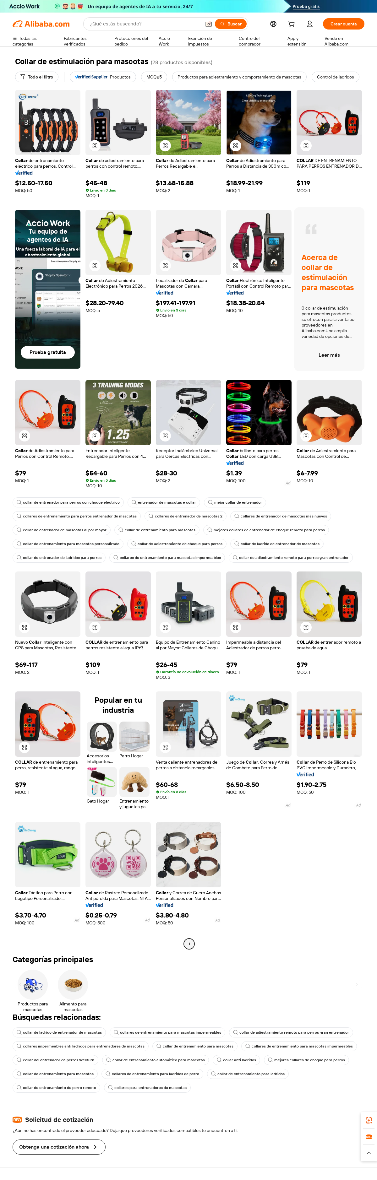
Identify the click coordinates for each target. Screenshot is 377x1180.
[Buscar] (231, 24)
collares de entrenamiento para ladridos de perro (152, 1073)
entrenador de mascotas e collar (164, 502)
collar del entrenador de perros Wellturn (55, 1060)
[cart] (292, 24)
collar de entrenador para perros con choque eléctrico (68, 502)
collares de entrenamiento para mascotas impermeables (167, 557)
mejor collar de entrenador (235, 502)
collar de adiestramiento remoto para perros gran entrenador (291, 557)
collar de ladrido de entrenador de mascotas (277, 543)
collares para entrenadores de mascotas (147, 1087)
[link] (369, 1120)
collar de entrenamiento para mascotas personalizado (68, 543)
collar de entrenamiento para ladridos (248, 1073)
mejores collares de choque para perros (306, 1060)
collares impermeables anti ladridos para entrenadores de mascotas (81, 1046)
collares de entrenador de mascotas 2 (185, 516)
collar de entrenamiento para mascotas (156, 530)
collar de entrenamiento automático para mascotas (155, 1060)
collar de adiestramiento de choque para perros (176, 543)
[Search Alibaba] (145, 23)
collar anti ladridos (236, 1060)
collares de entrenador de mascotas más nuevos (280, 516)
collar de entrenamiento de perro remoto (56, 1087)
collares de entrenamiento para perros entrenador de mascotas (77, 516)
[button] (208, 24)
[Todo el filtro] (36, 77)
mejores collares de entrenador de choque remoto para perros (266, 530)
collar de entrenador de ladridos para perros (59, 557)
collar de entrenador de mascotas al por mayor (62, 530)
